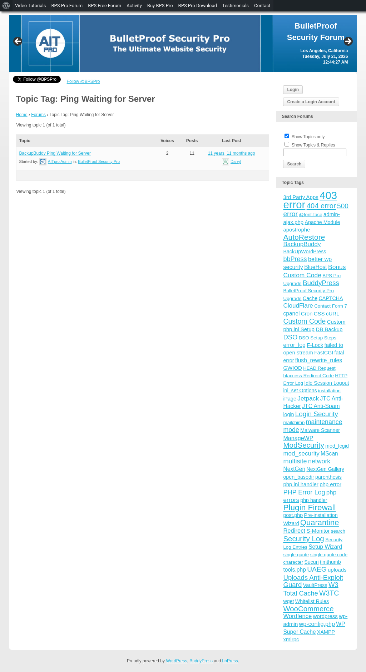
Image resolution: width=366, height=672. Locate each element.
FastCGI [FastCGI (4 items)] (323, 352)
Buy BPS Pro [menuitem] (160, 5)
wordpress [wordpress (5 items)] (325, 616)
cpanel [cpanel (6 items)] (291, 313)
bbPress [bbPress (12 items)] (295, 259)
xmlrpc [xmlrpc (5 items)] (291, 639)
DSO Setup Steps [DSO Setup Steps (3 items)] (317, 337)
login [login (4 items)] (288, 414)
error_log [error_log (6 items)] (294, 345)
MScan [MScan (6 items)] (329, 454)
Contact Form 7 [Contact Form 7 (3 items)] (330, 306)
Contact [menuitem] (262, 5)
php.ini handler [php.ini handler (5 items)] (300, 484)
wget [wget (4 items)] (288, 601)
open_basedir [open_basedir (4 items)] (298, 477)
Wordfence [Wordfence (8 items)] (297, 616)
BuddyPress (201, 660)
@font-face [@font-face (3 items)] (310, 214)
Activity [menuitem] (134, 5)
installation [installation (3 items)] (329, 390)
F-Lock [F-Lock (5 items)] (315, 345)
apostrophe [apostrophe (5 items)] (296, 230)
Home (22, 114)
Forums (38, 114)
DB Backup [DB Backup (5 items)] (329, 329)
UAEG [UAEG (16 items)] (316, 569)
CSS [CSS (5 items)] (319, 313)
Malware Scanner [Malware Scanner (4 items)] (320, 430)
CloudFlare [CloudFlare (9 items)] (298, 305)
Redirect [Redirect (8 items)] (294, 530)
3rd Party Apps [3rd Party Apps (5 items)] (300, 197)
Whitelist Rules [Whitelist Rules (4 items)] (312, 601)
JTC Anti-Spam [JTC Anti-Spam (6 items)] (321, 406)
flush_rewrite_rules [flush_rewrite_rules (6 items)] (318, 360)
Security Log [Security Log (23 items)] (303, 538)
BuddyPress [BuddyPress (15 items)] (321, 283)
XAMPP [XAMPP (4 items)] (326, 632)
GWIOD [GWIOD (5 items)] (292, 368)
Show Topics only (308, 136)
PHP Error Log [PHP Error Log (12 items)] (304, 492)
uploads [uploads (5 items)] (337, 570)
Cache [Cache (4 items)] (310, 298)
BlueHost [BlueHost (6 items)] (315, 267)
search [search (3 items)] (338, 531)
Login (293, 89)
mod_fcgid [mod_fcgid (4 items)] (337, 446)
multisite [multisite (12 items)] (295, 461)
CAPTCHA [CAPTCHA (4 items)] (330, 298)
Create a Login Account (311, 101)
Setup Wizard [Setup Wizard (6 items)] (325, 547)
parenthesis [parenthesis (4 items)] (328, 477)
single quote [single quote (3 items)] (296, 554)
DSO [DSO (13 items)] (290, 337)
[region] (183, 43)
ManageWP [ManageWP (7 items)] (298, 438)
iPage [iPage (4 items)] (289, 399)
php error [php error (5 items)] (330, 484)
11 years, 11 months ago (231, 153)
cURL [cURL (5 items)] (333, 313)
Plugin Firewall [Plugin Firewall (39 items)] (309, 507)
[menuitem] (6, 5)
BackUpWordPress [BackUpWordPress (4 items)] (304, 251)
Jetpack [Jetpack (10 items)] (308, 398)
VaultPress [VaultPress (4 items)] (315, 585)
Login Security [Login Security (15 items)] (316, 414)
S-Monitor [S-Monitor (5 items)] (318, 531)
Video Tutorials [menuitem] (30, 5)
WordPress (176, 660)
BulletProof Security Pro (99, 161)
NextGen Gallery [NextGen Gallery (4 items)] (325, 469)
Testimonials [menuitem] (235, 5)
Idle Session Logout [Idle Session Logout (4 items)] (326, 383)
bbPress (230, 660)
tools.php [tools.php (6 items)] (294, 570)
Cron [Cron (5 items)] (307, 313)
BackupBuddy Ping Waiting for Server (55, 153)
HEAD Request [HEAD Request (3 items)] (319, 368)
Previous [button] (18, 41)
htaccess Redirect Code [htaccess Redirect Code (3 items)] (308, 375)
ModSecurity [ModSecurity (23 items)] (303, 445)
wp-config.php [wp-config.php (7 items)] (317, 624)
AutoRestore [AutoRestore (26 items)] (304, 237)
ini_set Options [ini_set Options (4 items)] (300, 390)
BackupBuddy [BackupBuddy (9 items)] (302, 244)
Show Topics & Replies (313, 145)
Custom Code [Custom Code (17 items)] (304, 321)
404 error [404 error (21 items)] (321, 206)
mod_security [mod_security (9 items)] (301, 453)
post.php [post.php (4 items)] (293, 515)
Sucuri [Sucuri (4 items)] (311, 562)
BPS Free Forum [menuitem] (104, 5)
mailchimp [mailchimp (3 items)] (294, 422)
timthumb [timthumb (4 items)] (330, 562)
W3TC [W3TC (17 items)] (329, 593)
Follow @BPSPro (83, 81)
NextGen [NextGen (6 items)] (294, 469)
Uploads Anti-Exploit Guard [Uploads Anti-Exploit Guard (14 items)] (313, 581)
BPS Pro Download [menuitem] (197, 5)
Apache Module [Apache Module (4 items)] (322, 222)
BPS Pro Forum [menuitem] (67, 5)
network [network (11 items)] (319, 461)
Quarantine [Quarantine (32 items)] (319, 522)
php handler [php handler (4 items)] (313, 500)
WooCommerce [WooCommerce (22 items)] (308, 609)
